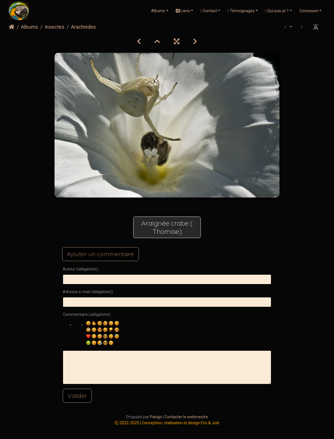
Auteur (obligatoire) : (81, 269)
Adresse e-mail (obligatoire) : (88, 291)
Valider (77, 395)
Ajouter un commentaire (100, 254)
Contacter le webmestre (186, 417)
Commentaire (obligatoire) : (87, 314)
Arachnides (83, 27)
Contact (209, 11)
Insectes (54, 27)
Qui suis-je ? (277, 11)
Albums (158, 11)
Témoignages (240, 11)
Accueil (11, 27)
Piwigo (156, 417)
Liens (183, 11)
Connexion (308, 11)
